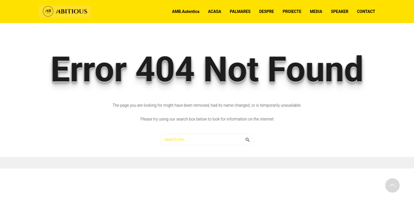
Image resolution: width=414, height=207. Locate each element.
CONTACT (366, 11)
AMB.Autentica (185, 11)
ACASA (214, 11)
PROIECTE (292, 11)
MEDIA (316, 11)
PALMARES (240, 11)
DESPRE (266, 11)
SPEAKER (339, 11)
